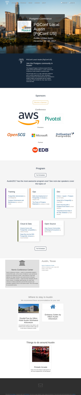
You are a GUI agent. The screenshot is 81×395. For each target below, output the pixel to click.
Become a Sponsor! (40, 102)
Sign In (72, 2)
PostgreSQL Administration (16, 196)
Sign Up (64, 2)
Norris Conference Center (48, 265)
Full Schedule (40, 175)
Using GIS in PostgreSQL (64, 200)
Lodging (37, 2)
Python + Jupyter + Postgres (65, 196)
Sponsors (14, 2)
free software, (13, 394)
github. (74, 394)
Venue (30, 2)
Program (23, 2)
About (44, 2)
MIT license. (26, 394)
